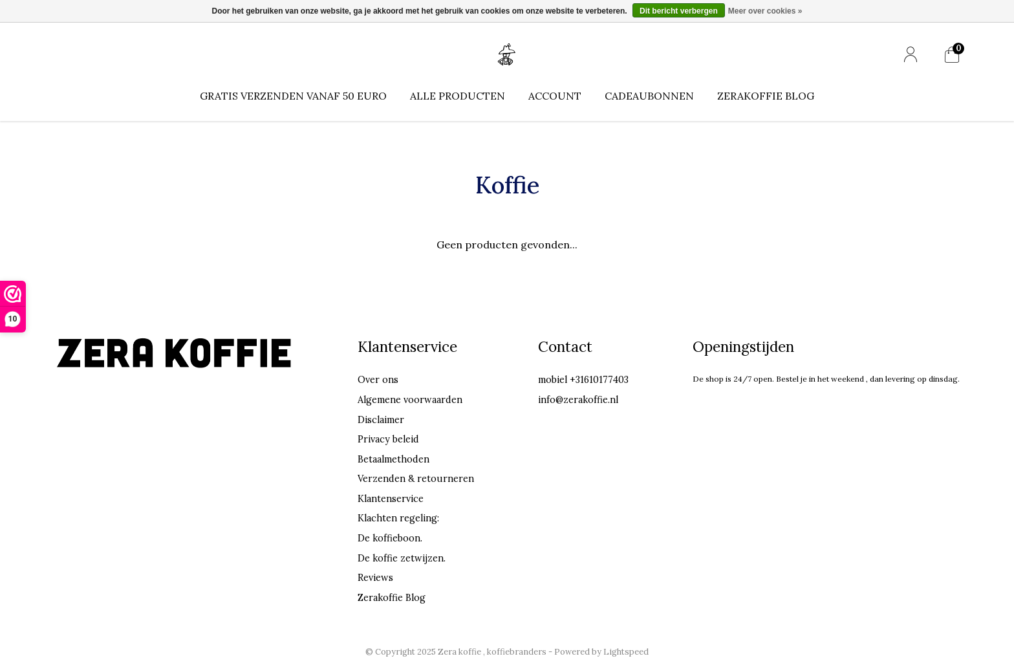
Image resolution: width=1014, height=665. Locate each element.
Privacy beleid (388, 439)
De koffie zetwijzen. (402, 558)
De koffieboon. (390, 538)
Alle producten (457, 95)
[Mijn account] (910, 55)
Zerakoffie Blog (765, 95)
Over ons (378, 380)
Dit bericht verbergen (679, 11)
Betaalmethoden (393, 459)
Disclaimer (381, 420)
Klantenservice (391, 499)
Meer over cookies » (765, 11)
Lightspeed (626, 651)
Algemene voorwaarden (410, 400)
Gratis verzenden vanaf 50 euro (293, 95)
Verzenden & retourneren (416, 479)
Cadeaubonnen (649, 95)
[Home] (507, 53)
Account (554, 95)
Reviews (375, 577)
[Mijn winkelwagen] (952, 55)
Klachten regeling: (398, 518)
